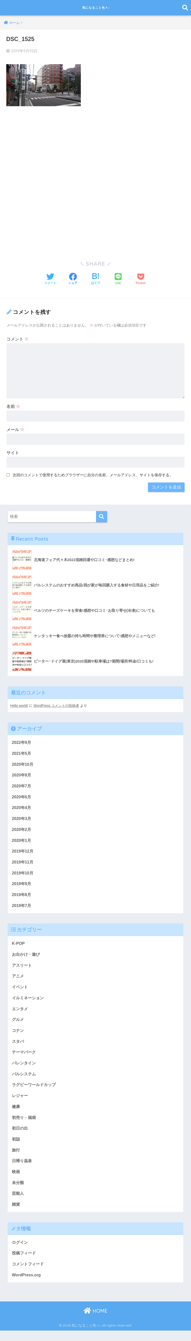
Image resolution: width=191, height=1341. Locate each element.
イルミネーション (29, 1002)
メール (15, 429)
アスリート (22, 969)
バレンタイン (24, 1069)
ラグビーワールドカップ (35, 1091)
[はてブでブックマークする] (95, 278)
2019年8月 (22, 897)
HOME (95, 1321)
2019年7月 (22, 908)
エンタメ (20, 1013)
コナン (18, 1035)
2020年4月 (22, 808)
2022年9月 (22, 741)
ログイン (20, 1251)
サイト (12, 452)
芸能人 (18, 1202)
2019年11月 (23, 864)
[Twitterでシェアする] (50, 278)
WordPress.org (27, 1285)
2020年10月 (23, 764)
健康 (16, 1113)
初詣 (16, 1147)
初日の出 (20, 1135)
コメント (17, 338)
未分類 (18, 1191)
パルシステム (24, 1080)
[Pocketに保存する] (140, 278)
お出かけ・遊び (27, 958)
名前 (13, 405)
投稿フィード (24, 1262)
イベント (20, 991)
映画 (16, 1180)
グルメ (18, 1024)
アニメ (18, 980)
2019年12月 (23, 853)
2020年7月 (22, 786)
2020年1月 (22, 842)
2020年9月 (22, 775)
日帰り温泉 (22, 1169)
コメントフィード (29, 1274)
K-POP (18, 946)
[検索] (101, 516)
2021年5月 (22, 753)
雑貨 (16, 1213)
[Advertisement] (95, 147)
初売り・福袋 (24, 1124)
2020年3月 (22, 819)
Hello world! (19, 705)
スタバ (18, 1047)
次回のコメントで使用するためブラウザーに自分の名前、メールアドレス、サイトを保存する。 (93, 474)
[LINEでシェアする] (118, 279)
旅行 (16, 1158)
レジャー (20, 1102)
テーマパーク (24, 1057)
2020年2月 (22, 830)
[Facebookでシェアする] (72, 278)
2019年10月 (23, 875)
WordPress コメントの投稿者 (57, 705)
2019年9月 (22, 886)
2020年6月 (22, 797)
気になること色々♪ (96, 7)
